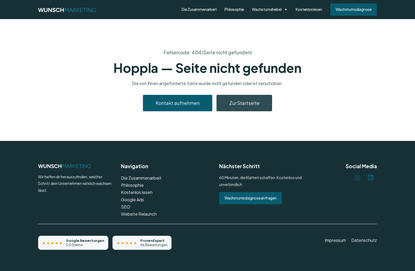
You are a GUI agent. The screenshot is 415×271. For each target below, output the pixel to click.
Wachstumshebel (270, 9)
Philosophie (234, 9)
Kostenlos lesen (309, 9)
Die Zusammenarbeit (199, 9)
